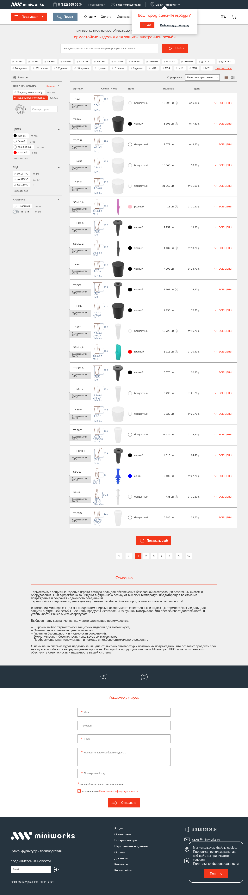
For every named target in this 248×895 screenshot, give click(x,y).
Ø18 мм (83, 61)
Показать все (20, 158)
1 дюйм (101, 68)
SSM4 (76, 492)
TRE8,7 (77, 264)
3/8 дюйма (41, 68)
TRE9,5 (77, 305)
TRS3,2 (77, 160)
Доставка (124, 16)
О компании (122, 834)
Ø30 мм (153, 61)
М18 (194, 68)
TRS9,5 (77, 513)
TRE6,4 (77, 119)
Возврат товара (125, 840)
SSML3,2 (78, 243)
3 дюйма (138, 68)
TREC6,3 (78, 223)
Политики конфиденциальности (216, 863)
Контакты (121, 864)
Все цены (223, 102)
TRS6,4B (78, 388)
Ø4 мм (18, 61)
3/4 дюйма (83, 68)
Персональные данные (131, 846)
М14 (167, 68)
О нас (88, 16)
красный (20, 152)
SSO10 (77, 471)
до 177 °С (207, 61)
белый (19, 141)
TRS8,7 (77, 430)
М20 (207, 68)
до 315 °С (226, 61)
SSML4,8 (78, 347)
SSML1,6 (78, 202)
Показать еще (223, 68)
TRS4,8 (77, 181)
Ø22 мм (118, 61)
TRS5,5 (77, 409)
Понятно (216, 873)
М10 (154, 68)
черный (20, 135)
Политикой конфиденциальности (118, 791)
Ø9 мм (67, 61)
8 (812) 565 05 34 (68, 4)
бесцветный (23, 147)
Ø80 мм (188, 61)
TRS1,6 (77, 140)
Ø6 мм (35, 61)
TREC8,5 (78, 368)
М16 (180, 68)
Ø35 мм (170, 61)
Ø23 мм (136, 61)
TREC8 (77, 285)
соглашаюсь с (110, 791)
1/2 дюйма (62, 68)
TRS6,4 (77, 326)
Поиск (65, 17)
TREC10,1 (79, 451)
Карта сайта (123, 870)
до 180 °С (22, 184)
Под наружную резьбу (29, 92)
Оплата (106, 16)
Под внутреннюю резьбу (31, 97)
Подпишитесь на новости (31, 861)
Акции (118, 828)
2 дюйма (120, 68)
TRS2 (76, 98)
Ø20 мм (100, 61)
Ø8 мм (51, 61)
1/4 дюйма (21, 68)
